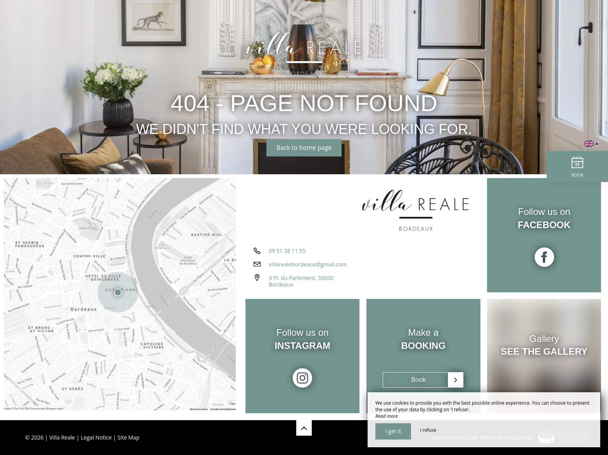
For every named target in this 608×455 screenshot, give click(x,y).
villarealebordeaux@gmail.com (308, 267)
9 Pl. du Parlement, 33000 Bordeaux (301, 284)
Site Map (128, 437)
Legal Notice (96, 437)
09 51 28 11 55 (287, 253)
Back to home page (304, 147)
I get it (393, 431)
